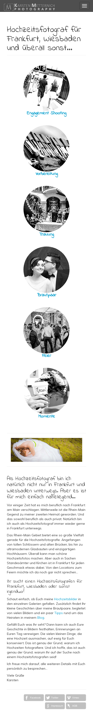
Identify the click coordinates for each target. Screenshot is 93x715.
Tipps (58, 613)
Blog (40, 617)
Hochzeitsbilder (65, 599)
